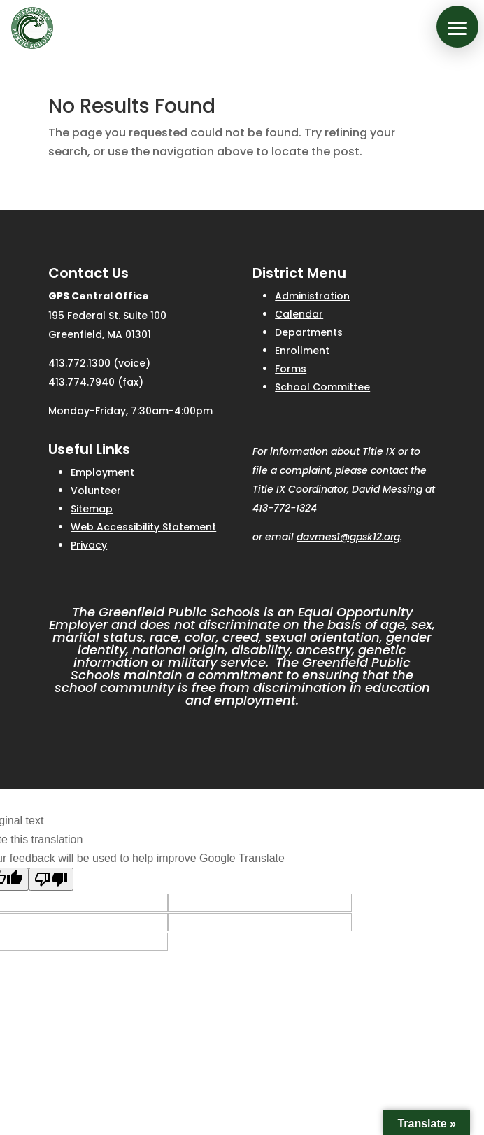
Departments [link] (309, 332)
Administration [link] (312, 296)
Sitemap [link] (92, 509)
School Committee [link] (322, 387)
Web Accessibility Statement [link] (143, 527)
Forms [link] (290, 369)
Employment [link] (102, 472)
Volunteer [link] (96, 491)
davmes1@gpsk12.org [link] (348, 537)
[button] (457, 27)
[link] (32, 28)
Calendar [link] (299, 314)
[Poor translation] (51, 879)
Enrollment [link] (302, 351)
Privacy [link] (89, 545)
